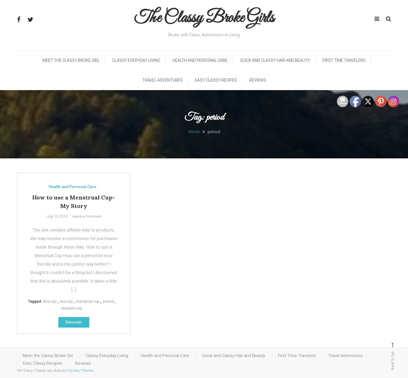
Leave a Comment (86, 216)
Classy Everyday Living (136, 60)
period (108, 301)
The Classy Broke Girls (204, 18)
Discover (73, 322)
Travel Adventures (162, 80)
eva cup (66, 301)
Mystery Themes (80, 370)
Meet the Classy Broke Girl (71, 60)
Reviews (257, 80)
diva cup (50, 301)
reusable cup (71, 308)
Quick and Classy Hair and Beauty (275, 60)
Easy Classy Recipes (216, 80)
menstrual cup (87, 301)
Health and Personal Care (200, 60)
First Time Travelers (344, 60)
